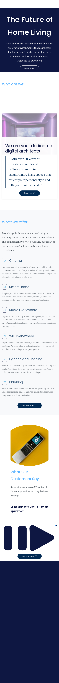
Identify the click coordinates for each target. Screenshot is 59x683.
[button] (48, 549)
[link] (29, 126)
